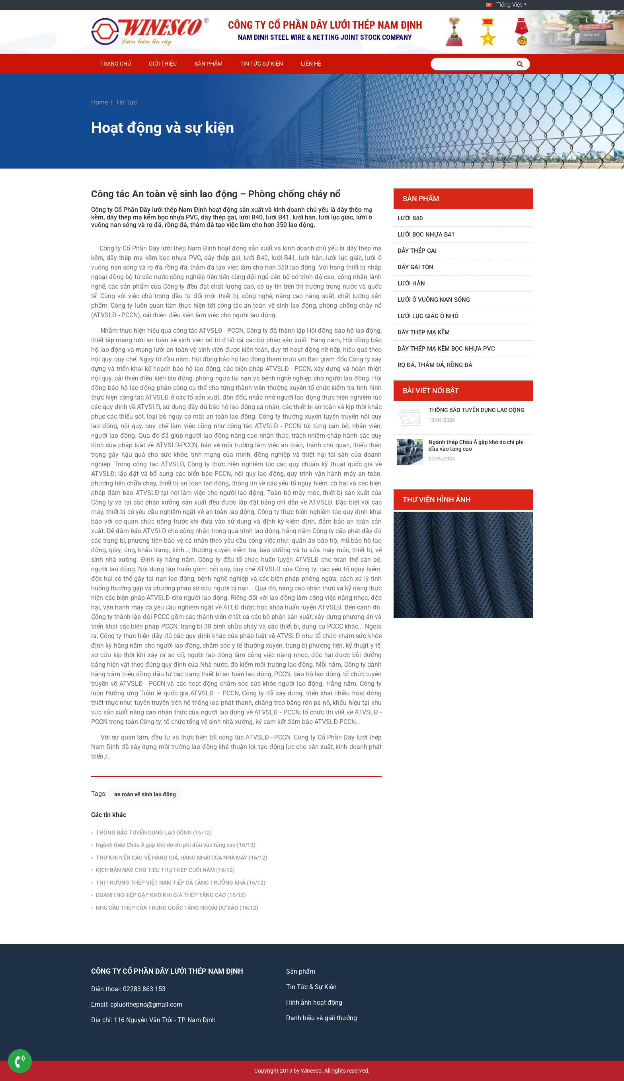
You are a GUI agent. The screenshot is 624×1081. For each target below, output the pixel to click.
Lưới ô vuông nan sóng (434, 299)
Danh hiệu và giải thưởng (321, 1018)
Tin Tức (126, 102)
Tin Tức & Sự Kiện (311, 987)
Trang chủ (115, 63)
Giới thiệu (163, 63)
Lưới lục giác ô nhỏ (428, 316)
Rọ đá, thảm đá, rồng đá (435, 365)
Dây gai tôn (415, 267)
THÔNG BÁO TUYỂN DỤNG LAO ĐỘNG (477, 410)
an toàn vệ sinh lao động (145, 794)
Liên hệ (311, 63)
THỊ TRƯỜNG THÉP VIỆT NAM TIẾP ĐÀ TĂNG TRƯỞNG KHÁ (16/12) (180, 882)
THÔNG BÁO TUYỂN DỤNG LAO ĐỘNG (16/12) (153, 832)
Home (99, 102)
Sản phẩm (208, 63)
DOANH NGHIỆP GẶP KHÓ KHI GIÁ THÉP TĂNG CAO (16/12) (170, 895)
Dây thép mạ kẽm (424, 332)
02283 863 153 (144, 989)
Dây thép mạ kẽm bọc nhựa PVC (446, 348)
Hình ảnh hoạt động (314, 1002)
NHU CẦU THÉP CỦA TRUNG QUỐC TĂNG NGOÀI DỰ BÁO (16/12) (176, 907)
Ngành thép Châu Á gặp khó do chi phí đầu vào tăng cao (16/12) (175, 845)
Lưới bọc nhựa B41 (426, 234)
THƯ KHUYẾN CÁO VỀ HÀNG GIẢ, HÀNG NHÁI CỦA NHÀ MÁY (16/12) (181, 857)
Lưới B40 (410, 218)
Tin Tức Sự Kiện (261, 63)
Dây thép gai (417, 250)
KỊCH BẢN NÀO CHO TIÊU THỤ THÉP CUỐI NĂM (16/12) (165, 870)
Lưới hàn (411, 283)
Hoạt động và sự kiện (162, 127)
